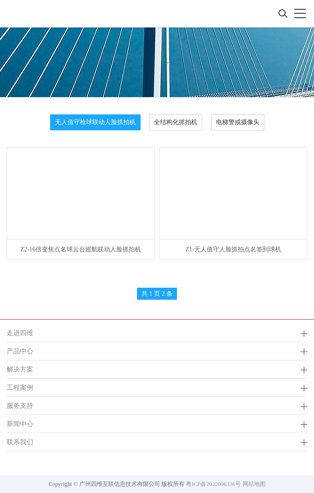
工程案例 (20, 387)
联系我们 (20, 442)
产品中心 (20, 351)
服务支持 (20, 405)
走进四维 (20, 332)
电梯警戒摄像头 (237, 122)
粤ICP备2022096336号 (213, 484)
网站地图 (254, 484)
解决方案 (20, 369)
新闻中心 (20, 423)
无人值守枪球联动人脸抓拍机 (95, 122)
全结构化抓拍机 (175, 122)
